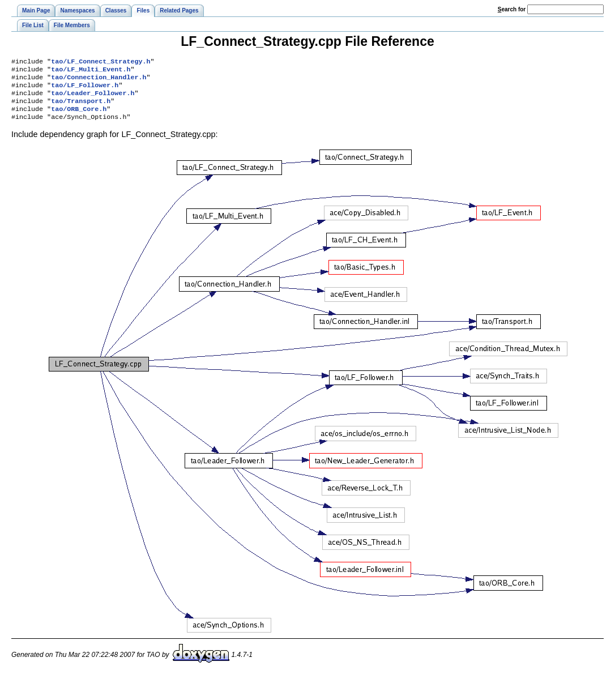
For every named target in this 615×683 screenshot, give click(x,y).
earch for (511, 9)
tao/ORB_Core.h (78, 116)
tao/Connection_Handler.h (98, 80)
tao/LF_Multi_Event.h (90, 71)
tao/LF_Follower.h (84, 89)
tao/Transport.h (80, 107)
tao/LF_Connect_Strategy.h (100, 62)
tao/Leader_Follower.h (92, 98)
